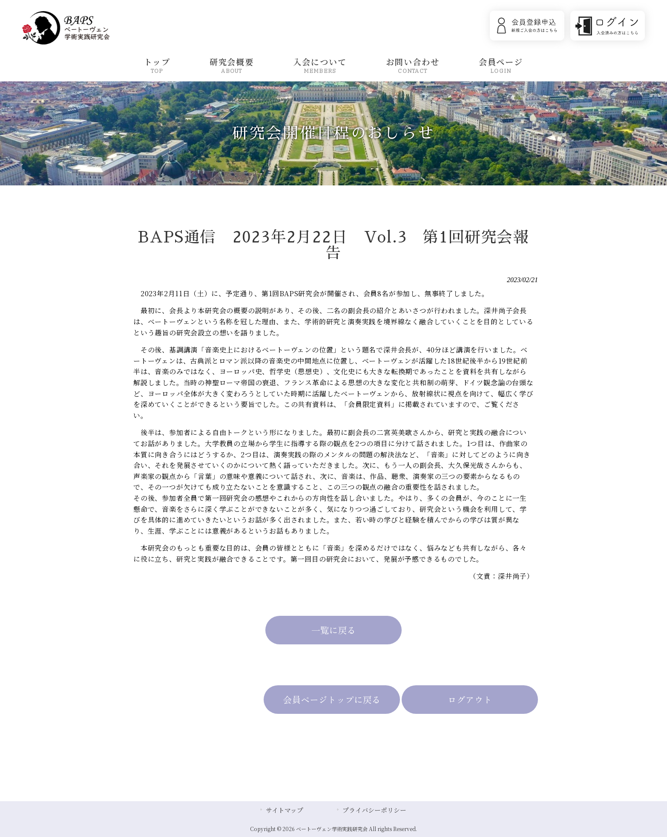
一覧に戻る (333, 629)
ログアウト (470, 699)
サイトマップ (284, 809)
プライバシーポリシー (374, 809)
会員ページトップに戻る (332, 699)
